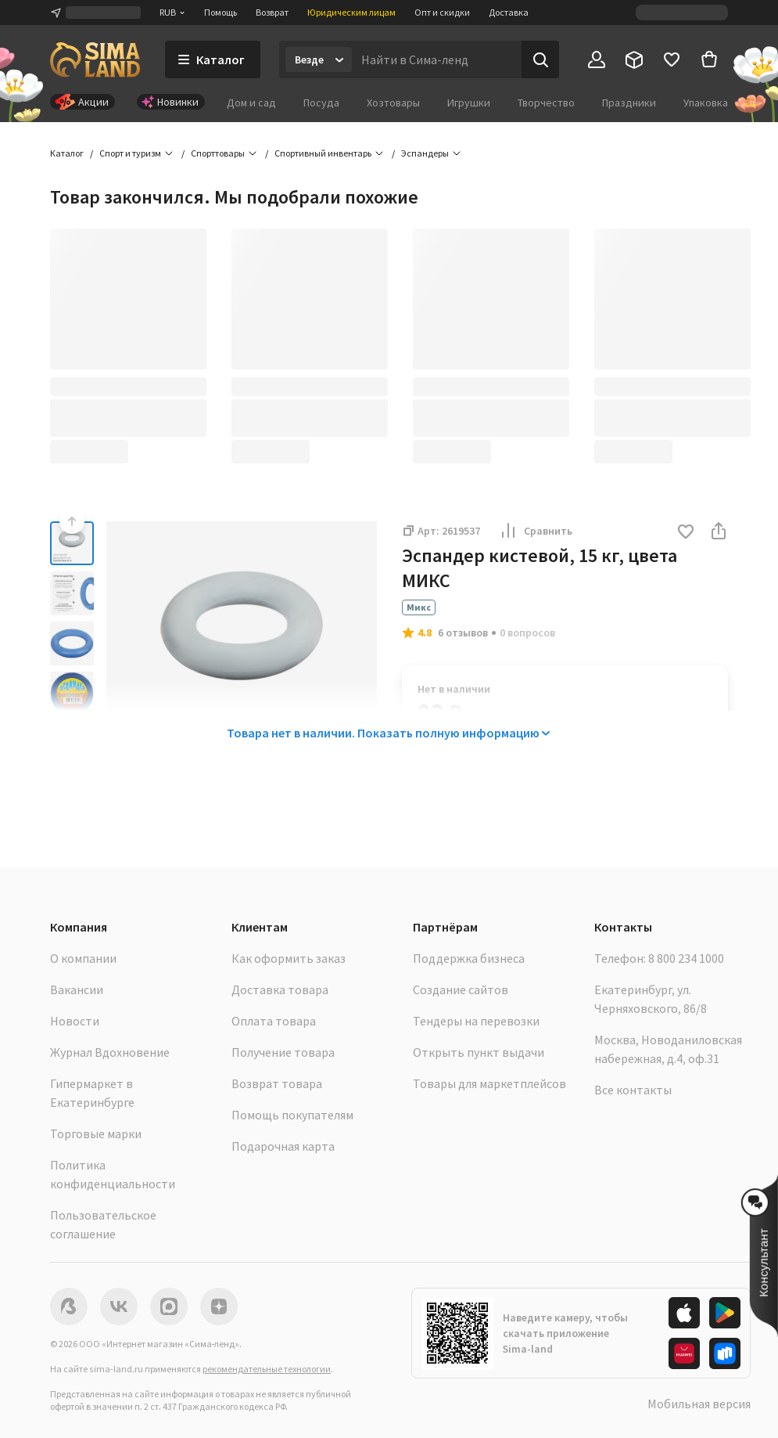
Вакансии (76, 989)
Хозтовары (393, 103)
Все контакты (633, 1089)
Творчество (546, 103)
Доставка (509, 12)
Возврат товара (276, 1083)
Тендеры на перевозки (476, 1021)
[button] (686, 532)
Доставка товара (279, 989)
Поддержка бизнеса (469, 958)
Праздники (629, 103)
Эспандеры (425, 153)
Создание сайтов (460, 989)
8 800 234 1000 (686, 958)
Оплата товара (273, 1021)
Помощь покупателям (292, 1115)
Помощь (220, 12)
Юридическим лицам (351, 12)
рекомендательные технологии (267, 1369)
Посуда (321, 103)
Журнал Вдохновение (110, 1052)
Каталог (67, 153)
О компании (83, 958)
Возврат (272, 12)
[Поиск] (540, 59)
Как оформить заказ (288, 958)
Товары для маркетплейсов (489, 1083)
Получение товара (283, 1052)
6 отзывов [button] (463, 632)
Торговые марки (96, 1133)
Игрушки (468, 103)
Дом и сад (251, 103)
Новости (74, 1021)
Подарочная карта (283, 1146)
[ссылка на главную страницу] (95, 59)
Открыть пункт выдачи (478, 1052)
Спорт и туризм (130, 153)
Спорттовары (218, 153)
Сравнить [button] (535, 530)
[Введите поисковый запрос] (437, 59)
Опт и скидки (442, 12)
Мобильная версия (699, 1403)
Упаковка (705, 103)
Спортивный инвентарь (322, 153)
